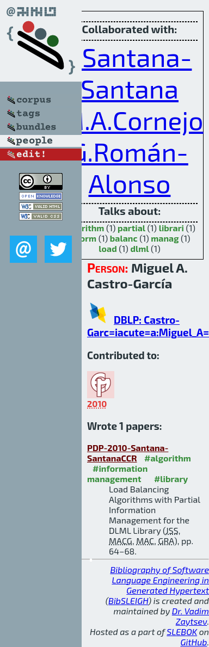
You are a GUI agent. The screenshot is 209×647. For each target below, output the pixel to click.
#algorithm (167, 458)
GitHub (194, 642)
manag (165, 238)
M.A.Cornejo (133, 119)
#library (171, 478)
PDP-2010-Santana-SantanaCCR (127, 452)
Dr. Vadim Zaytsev (190, 616)
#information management (117, 473)
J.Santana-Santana (129, 72)
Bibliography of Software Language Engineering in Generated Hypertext (159, 579)
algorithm (84, 228)
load (107, 248)
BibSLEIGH (128, 600)
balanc (124, 238)
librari (171, 228)
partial (131, 228)
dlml (139, 248)
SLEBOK (182, 631)
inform (82, 238)
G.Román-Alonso (129, 167)
